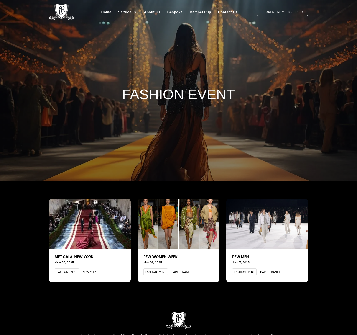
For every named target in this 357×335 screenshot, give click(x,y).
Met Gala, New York (74, 256)
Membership (200, 12)
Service (127, 12)
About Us (152, 12)
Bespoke (175, 12)
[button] (67, 271)
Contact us (227, 12)
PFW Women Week (160, 256)
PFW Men (240, 256)
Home (106, 12)
